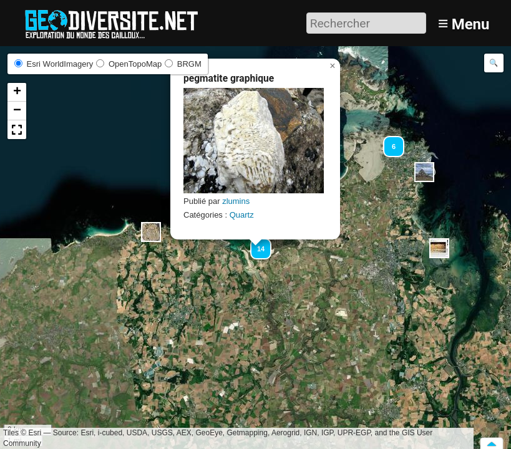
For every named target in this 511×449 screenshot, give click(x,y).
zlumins (236, 201)
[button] (151, 232)
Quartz (242, 215)
